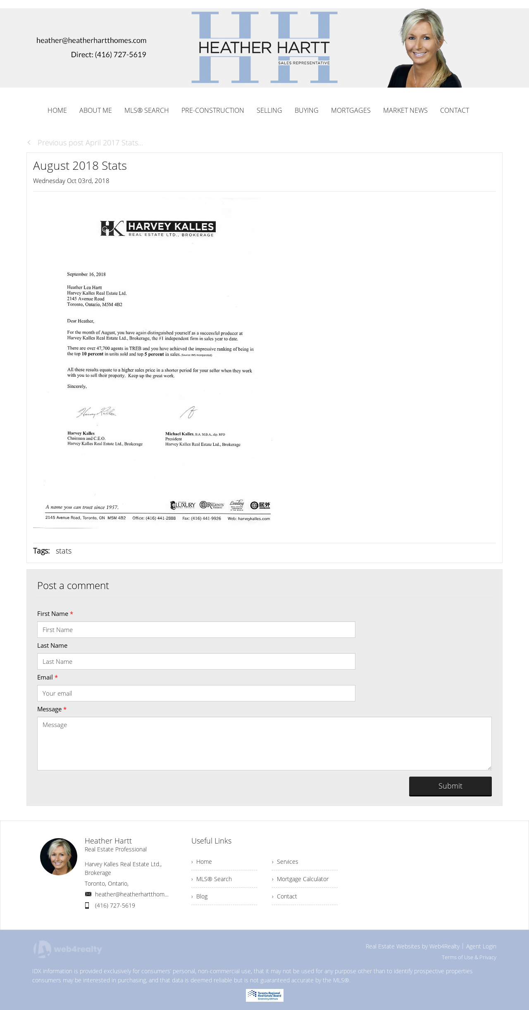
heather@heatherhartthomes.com (139, 894)
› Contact (284, 896)
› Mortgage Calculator (300, 879)
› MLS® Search (211, 879)
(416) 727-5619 (115, 905)
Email (47, 677)
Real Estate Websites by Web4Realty (413, 946)
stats (63, 551)
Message (52, 709)
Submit (450, 786)
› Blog (199, 896)
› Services (285, 861)
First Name (55, 613)
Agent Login (481, 946)
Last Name (52, 645)
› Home (201, 861)
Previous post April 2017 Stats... (84, 142)
